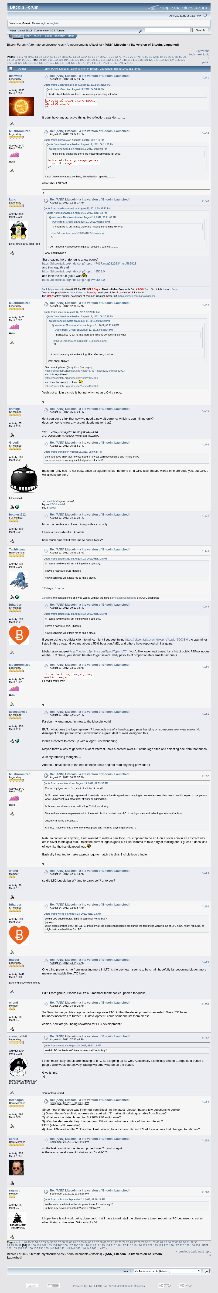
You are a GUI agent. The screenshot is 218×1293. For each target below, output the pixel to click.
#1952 (205, 776)
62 (78, 56)
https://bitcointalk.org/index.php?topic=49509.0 (73, 271)
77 (135, 56)
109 (92, 59)
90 (184, 56)
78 (138, 56)
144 (99, 62)
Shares (51, 507)
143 (94, 62)
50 (32, 56)
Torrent (61, 30)
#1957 (205, 1038)
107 (82, 59)
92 (12, 59)
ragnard (14, 1190)
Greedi (14, 442)
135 (51, 62)
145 (104, 62)
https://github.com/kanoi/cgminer (136, 296)
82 (154, 56)
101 (50, 59)
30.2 (52, 30)
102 (55, 59)
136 (57, 62)
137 (62, 62)
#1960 (205, 1192)
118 (140, 59)
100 (45, 59)
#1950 (205, 666)
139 (73, 62)
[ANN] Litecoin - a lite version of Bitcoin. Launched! (142, 44)
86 (169, 56)
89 (180, 56)
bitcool (14, 959)
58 (63, 56)
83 (157, 56)
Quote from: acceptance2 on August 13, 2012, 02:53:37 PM (76, 783)
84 (161, 56)
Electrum (47, 597)
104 (66, 59)
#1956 (205, 1004)
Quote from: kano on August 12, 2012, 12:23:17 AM (71, 312)
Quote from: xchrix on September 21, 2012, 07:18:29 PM (74, 1199)
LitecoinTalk (48, 501)
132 (36, 62)
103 (60, 59)
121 (156, 59)
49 (29, 56)
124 (172, 59)
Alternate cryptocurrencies (46, 44)
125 (177, 59)
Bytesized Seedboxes (124, 597)
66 (93, 56)
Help (28, 36)
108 (87, 59)
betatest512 (17, 514)
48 (25, 56)
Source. (59, 588)
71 (112, 56)
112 (108, 59)
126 (183, 59)
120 (151, 59)
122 (161, 59)
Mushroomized (20, 131)
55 (51, 56)
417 (129, 62)
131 (30, 62)
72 (116, 56)
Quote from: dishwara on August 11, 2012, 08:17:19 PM (74, 140)
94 (19, 59)
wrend (13, 870)
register (54, 23)
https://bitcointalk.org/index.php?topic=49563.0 (73, 280)
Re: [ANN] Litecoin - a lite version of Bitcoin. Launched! (89, 76)
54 (48, 56)
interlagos (16, 1100)
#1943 (205, 201)
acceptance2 (18, 711)
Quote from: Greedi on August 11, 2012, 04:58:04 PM (75, 89)
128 (14, 62)
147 (115, 62)
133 (41, 62)
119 (145, 59)
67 (97, 56)
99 (40, 59)
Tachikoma (17, 549)
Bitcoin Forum (16, 44)
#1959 (205, 1140)
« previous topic (186, 1251)
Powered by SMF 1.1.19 (87, 1286)
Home (17, 36)
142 (88, 62)
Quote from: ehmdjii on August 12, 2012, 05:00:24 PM (73, 452)
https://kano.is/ (78, 292)
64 (85, 56)
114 (119, 59)
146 (110, 62)
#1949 (205, 606)
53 (44, 56)
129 (20, 62)
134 (46, 62)
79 (142, 56)
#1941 (205, 77)
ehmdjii (14, 409)
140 (78, 62)
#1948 (205, 551)
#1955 (205, 961)
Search (38, 36)
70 (108, 56)
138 (67, 62)
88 (176, 56)
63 (82, 56)
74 (123, 56)
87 (173, 56)
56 (55, 56)
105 (71, 59)
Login (48, 36)
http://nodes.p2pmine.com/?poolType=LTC (98, 651)
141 (83, 62)
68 (100, 56)
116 (129, 59)
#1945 (205, 410)
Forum (175, 289)
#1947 (205, 516)
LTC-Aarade (57, 504)
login (44, 23)
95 (23, 59)
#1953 (205, 872)
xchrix (13, 1138)
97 (31, 59)
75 (127, 56)
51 (36, 56)
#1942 (205, 132)
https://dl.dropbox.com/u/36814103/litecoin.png (77, 233)
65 (89, 56)
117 (135, 59)
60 (70, 56)
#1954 (205, 906)
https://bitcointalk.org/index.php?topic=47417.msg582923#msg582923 (89, 263)
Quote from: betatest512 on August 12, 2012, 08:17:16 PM (75, 558)
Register (59, 36)
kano (12, 199)
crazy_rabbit (18, 1036)
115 (124, 59)
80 (146, 56)
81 (150, 56)
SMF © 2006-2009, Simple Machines (124, 1286)
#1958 (205, 1101)
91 (8, 59)
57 (59, 56)
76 (131, 56)
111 (103, 59)
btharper (15, 604)
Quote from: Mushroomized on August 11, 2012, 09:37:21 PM (77, 208)
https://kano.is (56, 289)
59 (66, 56)
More (71, 36)
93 (16, 59)
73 (120, 56)
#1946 (205, 444)
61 (74, 56)
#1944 (205, 304)
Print (205, 62)
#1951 (205, 713)
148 (120, 62)
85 (165, 56)
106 (76, 59)
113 (114, 59)
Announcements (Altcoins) (84, 44)
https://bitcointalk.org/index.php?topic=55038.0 (156, 639)
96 (27, 59)
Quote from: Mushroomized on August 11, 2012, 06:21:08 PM (77, 85)
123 (167, 59)
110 (98, 59)
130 (25, 62)
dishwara (15, 76)
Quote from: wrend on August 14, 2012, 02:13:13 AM (72, 914)
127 (9, 62)
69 (104, 56)
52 (40, 56)
